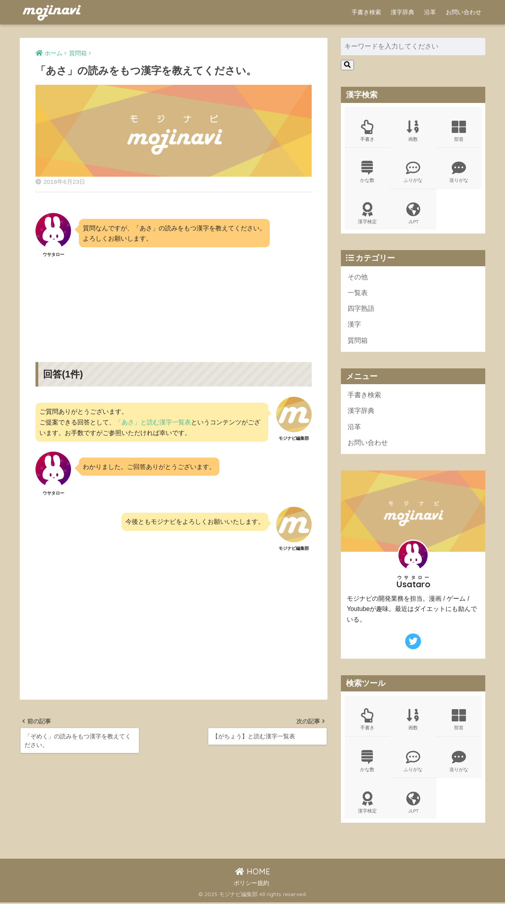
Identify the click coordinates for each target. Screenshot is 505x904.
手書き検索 (366, 12)
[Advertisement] (174, 303)
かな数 (367, 172)
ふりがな (413, 172)
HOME (252, 873)
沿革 (430, 12)
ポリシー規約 (251, 885)
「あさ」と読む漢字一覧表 (153, 422)
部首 (459, 131)
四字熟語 (361, 309)
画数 (413, 131)
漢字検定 (367, 214)
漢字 (354, 325)
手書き (367, 131)
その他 (358, 277)
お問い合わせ (463, 12)
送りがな (459, 172)
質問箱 (358, 341)
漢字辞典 (402, 12)
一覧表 (358, 293)
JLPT (413, 214)
